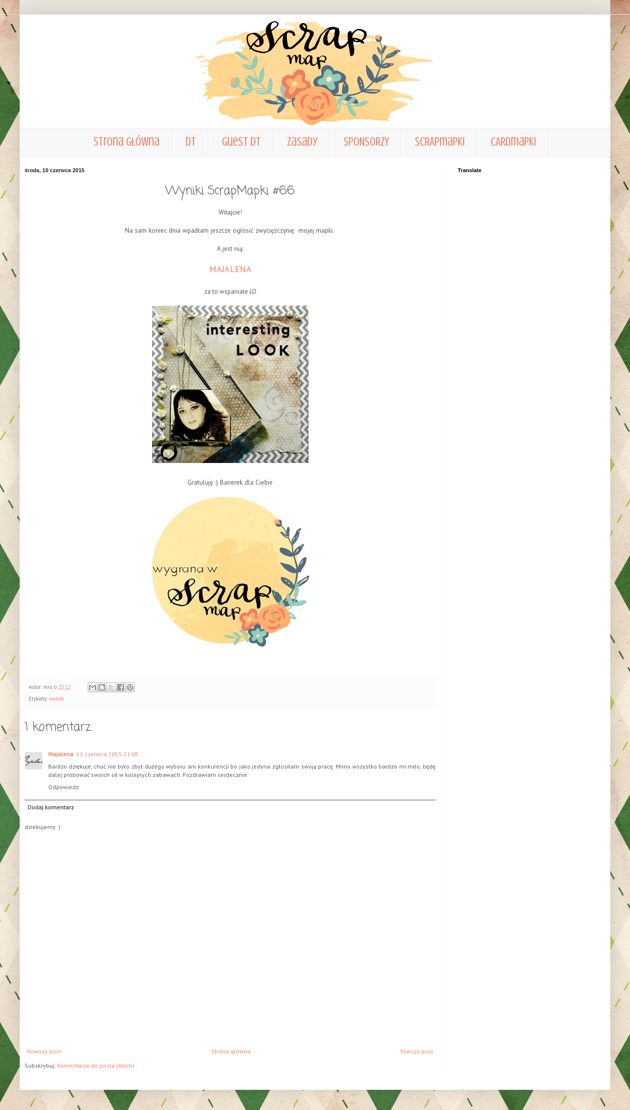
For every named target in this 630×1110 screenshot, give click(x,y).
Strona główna (126, 142)
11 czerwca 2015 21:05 (107, 754)
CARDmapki (513, 142)
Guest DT (241, 142)
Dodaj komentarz (51, 807)
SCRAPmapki (440, 142)
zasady (302, 142)
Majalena (60, 754)
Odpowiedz (63, 787)
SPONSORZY (366, 142)
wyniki (56, 698)
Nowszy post (44, 1051)
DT (191, 142)
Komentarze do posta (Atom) (95, 1065)
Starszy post (416, 1051)
